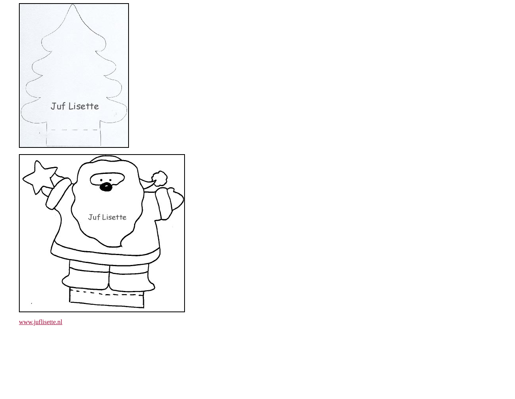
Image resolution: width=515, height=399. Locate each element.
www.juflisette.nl (40, 322)
